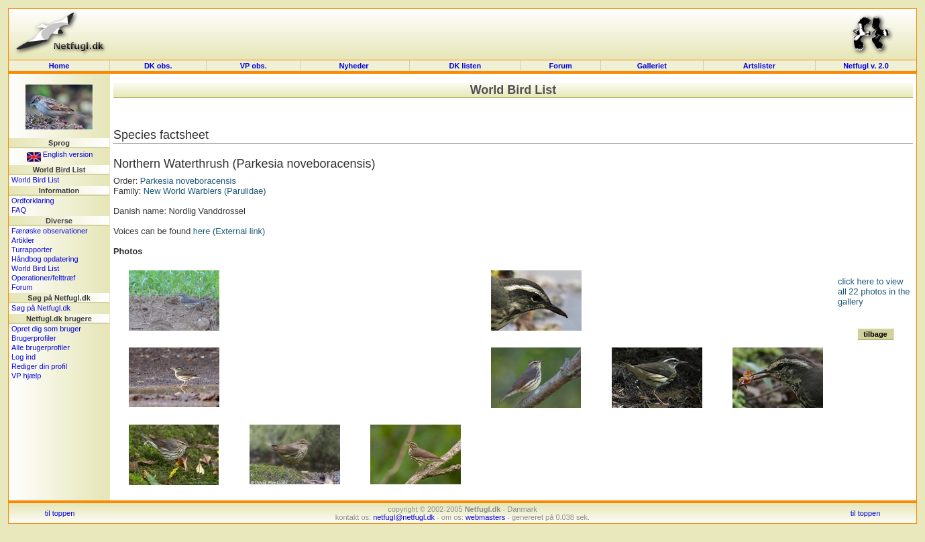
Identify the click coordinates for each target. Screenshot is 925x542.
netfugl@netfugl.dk (404, 517)
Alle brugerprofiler (40, 347)
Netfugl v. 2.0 (866, 66)
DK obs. (158, 66)
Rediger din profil (39, 366)
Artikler (22, 240)
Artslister (759, 66)
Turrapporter (31, 250)
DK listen (465, 66)
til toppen (60, 513)
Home (59, 66)
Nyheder (355, 66)
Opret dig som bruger (46, 329)
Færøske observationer (49, 231)
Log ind (23, 357)
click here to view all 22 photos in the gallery (874, 291)
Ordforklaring (32, 201)
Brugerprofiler (33, 338)
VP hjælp (26, 376)
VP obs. (253, 66)
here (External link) (229, 231)
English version (60, 154)
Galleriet (652, 66)
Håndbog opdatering (44, 259)
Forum (560, 66)
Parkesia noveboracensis (188, 181)
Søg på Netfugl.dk (40, 308)
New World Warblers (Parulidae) (205, 191)
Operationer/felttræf (43, 278)
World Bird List (35, 180)
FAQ (18, 210)
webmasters (485, 517)
